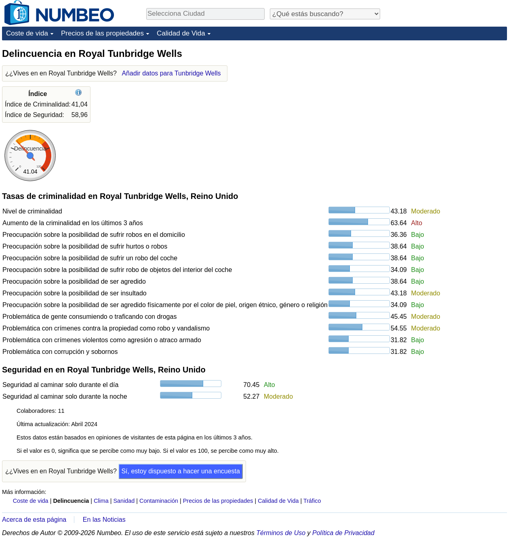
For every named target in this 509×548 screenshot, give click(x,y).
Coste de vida (27, 33)
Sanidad (124, 501)
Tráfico (312, 501)
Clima (101, 501)
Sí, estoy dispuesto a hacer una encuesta (180, 471)
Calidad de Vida (181, 33)
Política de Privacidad (343, 532)
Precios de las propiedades (102, 33)
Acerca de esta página (34, 519)
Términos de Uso (280, 532)
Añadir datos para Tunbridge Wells (171, 73)
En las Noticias (104, 519)
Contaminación (158, 501)
